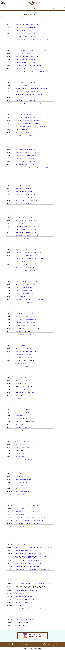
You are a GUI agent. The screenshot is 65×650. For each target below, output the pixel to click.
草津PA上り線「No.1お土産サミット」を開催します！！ (24, 79)
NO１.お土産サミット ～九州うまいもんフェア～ (23, 544)
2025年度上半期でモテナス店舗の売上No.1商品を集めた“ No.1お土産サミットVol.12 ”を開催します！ (32, 39)
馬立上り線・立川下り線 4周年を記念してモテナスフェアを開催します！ (27, 62)
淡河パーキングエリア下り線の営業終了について (23, 430)
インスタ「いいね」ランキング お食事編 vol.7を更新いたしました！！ (27, 232)
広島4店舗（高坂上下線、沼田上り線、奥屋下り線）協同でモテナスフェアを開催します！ (30, 42)
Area (15, 8)
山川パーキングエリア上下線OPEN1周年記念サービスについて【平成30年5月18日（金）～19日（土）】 (32, 583)
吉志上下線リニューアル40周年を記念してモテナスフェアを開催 (25, 206)
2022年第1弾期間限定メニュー (20, 415)
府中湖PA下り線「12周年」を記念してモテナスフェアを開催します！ (26, 100)
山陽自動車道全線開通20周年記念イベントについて (23, 596)
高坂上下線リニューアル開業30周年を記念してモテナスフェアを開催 (26, 281)
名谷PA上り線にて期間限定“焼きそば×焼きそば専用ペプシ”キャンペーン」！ (27, 328)
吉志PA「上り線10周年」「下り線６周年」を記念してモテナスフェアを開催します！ (29, 114)
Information (59, 8)
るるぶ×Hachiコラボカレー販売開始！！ (21, 377)
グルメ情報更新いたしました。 (20, 476)
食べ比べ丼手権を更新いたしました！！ (21, 418)
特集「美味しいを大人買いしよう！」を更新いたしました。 (25, 447)
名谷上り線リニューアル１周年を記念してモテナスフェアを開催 (25, 267)
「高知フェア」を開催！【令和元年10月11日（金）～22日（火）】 (26, 526)
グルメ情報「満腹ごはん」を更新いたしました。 (23, 441)
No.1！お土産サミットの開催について (21, 625)
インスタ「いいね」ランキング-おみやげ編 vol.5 (23, 331)
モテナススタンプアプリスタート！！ (21, 438)
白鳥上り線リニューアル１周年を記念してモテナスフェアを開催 (25, 278)
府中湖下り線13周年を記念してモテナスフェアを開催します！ (25, 59)
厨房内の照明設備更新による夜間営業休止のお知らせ (24, 188)
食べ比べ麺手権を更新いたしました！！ (21, 424)
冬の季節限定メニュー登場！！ (20, 444)
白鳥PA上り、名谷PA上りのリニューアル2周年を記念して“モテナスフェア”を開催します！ (30, 138)
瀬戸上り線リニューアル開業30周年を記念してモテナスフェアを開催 (26, 246)
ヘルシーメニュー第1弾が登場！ (20, 345)
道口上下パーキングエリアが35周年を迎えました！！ (24, 357)
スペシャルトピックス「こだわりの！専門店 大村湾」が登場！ (25, 255)
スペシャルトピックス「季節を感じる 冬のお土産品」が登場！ (25, 132)
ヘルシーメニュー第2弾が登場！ (20, 296)
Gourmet (23, 8)
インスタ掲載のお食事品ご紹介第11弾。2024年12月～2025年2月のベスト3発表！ (28, 103)
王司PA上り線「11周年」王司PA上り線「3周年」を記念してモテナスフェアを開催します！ (30, 71)
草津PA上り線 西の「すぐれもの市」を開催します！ (23, 53)
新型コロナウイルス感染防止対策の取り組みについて (24, 491)
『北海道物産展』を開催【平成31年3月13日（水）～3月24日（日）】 (26, 550)
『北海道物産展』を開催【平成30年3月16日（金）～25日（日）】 (26, 590)
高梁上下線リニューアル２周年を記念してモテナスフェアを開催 (25, 290)
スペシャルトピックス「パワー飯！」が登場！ (22, 462)
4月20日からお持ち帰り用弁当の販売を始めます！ (23, 502)
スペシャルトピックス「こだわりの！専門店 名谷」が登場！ (25, 284)
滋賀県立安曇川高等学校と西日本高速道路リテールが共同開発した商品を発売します (29, 520)
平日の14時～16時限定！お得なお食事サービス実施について (25, 602)
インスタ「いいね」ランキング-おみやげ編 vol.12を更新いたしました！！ (27, 91)
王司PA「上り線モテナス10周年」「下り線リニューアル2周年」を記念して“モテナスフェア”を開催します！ (33, 167)
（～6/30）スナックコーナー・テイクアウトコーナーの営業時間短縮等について (28, 505)
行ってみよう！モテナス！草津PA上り (21, 85)
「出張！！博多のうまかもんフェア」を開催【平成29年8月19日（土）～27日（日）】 (29, 608)
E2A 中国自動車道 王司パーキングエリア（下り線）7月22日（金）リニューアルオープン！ (30, 406)
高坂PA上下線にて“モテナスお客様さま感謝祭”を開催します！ (25, 149)
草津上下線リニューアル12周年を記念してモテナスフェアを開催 (25, 214)
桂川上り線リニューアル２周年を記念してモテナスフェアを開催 (25, 270)
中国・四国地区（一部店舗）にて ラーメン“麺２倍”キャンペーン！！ (26, 334)
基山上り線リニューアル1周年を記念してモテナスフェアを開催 (25, 229)
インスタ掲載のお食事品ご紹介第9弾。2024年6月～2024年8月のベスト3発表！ (28, 152)
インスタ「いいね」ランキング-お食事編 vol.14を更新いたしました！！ (27, 36)
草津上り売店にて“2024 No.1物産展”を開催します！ (23, 129)
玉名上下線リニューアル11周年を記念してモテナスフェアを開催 (25, 197)
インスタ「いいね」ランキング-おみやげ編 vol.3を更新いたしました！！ (27, 392)
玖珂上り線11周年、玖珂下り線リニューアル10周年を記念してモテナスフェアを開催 (29, 252)
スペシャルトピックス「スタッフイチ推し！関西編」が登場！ (25, 316)
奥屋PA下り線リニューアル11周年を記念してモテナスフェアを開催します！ (27, 123)
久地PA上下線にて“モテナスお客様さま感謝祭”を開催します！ (25, 146)
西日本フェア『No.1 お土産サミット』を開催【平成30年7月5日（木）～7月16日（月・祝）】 (30, 577)
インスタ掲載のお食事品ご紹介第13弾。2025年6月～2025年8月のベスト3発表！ (28, 65)
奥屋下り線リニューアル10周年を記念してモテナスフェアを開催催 (26, 249)
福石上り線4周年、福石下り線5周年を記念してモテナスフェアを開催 (26, 235)
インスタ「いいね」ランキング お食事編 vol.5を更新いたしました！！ (27, 319)
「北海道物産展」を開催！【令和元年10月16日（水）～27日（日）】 (26, 523)
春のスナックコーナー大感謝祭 (20, 508)
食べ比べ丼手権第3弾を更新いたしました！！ (22, 366)
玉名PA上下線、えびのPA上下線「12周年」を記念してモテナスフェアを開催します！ (29, 94)
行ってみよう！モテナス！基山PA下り (21, 30)
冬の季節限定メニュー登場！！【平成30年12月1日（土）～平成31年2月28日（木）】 (29, 560)
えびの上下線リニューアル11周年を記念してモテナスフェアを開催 (26, 200)
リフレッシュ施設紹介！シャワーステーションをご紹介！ (24, 223)
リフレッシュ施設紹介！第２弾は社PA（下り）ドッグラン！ (25, 310)
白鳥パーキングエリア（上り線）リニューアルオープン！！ (25, 389)
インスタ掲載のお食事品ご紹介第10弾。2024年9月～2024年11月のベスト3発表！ (28, 117)
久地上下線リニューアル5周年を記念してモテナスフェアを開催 (25, 238)
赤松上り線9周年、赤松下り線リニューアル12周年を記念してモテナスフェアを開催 (29, 258)
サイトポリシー (37, 644)
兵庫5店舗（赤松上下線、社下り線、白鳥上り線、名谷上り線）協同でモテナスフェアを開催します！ (32, 50)
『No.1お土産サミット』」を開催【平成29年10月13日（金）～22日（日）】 (27, 599)
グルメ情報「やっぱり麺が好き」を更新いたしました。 (24, 465)
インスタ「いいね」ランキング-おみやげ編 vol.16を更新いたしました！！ (27, 24)
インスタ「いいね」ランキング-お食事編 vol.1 (22, 427)
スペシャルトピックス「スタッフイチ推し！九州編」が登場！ (25, 302)
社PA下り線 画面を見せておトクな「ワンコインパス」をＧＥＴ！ (26, 325)
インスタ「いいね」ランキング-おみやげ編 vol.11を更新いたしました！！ (27, 111)
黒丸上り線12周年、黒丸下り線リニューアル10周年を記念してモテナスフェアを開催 (29, 217)
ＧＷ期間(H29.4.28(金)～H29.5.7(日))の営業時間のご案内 (24, 619)
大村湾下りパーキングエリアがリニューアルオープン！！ (24, 354)
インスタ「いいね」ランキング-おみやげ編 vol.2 (23, 412)
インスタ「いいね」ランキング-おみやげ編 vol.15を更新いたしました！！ (27, 33)
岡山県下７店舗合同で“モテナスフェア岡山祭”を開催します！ (25, 135)
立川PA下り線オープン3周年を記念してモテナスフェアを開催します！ (26, 161)
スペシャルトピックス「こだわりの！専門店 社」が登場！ (25, 348)
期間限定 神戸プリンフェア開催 (20, 541)
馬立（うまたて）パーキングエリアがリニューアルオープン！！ (25, 450)
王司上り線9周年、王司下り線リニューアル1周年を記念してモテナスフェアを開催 (28, 313)
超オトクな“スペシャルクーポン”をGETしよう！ (23, 264)
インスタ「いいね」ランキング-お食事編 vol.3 (22, 380)
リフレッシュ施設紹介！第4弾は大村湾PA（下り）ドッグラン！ (25, 164)
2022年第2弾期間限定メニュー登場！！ (21, 398)
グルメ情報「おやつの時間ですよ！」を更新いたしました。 (25, 459)
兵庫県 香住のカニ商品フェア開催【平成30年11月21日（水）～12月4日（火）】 (28, 563)
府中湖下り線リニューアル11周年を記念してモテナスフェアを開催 (26, 220)
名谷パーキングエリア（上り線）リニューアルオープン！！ (25, 386)
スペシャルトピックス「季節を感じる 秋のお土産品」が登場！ (25, 158)
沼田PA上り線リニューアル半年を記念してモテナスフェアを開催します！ (27, 120)
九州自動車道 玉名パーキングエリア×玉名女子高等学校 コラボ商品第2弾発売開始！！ (30, 553)
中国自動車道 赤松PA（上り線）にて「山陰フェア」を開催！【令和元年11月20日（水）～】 (30, 517)
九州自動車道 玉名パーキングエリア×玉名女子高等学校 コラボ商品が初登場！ (28, 572)
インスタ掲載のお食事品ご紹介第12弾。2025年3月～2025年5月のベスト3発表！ (28, 82)
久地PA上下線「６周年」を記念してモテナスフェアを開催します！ (26, 97)
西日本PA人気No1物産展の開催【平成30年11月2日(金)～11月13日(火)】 (27, 566)
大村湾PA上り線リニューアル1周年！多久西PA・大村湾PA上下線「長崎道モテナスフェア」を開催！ (31, 88)
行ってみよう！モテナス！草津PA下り (21, 68)
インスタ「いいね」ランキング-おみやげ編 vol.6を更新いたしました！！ (27, 293)
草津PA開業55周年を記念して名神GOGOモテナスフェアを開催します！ (27, 155)
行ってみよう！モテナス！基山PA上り (21, 47)
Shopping (32, 8)
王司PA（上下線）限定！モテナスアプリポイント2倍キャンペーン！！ (26, 363)
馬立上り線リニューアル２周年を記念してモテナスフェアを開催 (25, 287)
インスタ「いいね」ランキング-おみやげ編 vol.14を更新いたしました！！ (27, 56)
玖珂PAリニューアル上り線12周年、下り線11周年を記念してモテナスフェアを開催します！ (30, 126)
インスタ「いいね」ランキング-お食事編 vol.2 (22, 409)
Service (50, 8)
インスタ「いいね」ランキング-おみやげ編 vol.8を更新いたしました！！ (27, 194)
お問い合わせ (16, 644)
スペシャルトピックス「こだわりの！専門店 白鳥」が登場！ (25, 322)
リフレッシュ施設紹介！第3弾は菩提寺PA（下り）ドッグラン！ (25, 185)
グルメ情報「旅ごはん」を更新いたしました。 (22, 453)
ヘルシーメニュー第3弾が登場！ (20, 261)
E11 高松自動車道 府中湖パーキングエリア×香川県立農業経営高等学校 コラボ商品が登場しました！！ (32, 569)
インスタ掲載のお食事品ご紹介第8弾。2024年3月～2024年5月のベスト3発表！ (28, 182)
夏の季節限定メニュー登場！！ (20, 470)
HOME (8, 8)
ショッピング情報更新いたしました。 (21, 473)
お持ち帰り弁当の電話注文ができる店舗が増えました (24, 479)
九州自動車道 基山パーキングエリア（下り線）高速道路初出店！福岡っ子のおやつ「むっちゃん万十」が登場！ (34, 547)
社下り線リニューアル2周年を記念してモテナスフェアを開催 (25, 226)
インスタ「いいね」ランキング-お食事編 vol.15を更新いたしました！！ (27, 27)
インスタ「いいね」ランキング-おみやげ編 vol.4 (23, 369)
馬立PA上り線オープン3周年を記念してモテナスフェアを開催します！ (26, 143)
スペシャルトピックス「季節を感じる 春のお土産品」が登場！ (25, 203)
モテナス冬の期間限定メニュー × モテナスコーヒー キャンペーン (26, 511)
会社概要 (9, 644)
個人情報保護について (26, 644)
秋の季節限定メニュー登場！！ (20, 456)
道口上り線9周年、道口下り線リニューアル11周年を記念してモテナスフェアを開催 (29, 299)
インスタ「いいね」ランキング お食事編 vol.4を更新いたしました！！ (27, 351)
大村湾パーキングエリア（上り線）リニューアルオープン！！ (25, 191)
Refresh (41, 8)
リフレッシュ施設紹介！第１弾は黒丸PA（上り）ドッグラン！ (25, 342)
